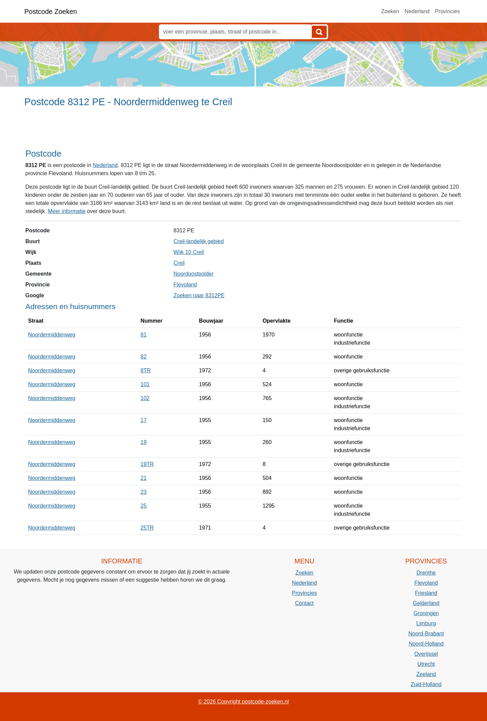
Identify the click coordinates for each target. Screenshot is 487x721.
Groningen (426, 613)
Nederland (417, 11)
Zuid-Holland (426, 684)
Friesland (426, 593)
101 (145, 384)
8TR (146, 370)
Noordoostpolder (193, 274)
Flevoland (185, 284)
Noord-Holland (426, 644)
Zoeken (390, 11)
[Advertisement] (243, 131)
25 (144, 506)
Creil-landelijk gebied (198, 241)
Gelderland (426, 603)
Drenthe (426, 573)
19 (144, 442)
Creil (179, 263)
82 (144, 356)
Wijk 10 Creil (188, 252)
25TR (147, 528)
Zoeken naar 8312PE (199, 295)
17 (144, 420)
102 (145, 398)
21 (144, 478)
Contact (304, 603)
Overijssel (426, 654)
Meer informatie (67, 211)
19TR (147, 464)
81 (144, 335)
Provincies (447, 11)
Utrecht (426, 664)
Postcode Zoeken (50, 11)
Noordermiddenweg (51, 335)
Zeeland (426, 674)
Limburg (426, 623)
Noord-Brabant (426, 633)
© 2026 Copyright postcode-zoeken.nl (243, 701)
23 (144, 492)
